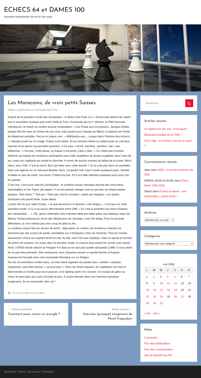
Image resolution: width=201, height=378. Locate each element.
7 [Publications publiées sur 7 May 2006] (188, 276)
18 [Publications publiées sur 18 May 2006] (168, 290)
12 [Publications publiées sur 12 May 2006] (175, 283)
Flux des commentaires (158, 349)
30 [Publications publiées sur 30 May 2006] (154, 303)
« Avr (147, 313)
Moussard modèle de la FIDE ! (163, 134)
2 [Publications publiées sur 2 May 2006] (154, 276)
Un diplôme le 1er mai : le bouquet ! (166, 128)
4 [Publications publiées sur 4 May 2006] (167, 276)
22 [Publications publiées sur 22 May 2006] (147, 296)
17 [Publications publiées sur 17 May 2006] (161, 290)
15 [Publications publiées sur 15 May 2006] (147, 290)
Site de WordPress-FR (158, 355)
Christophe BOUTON (46, 109)
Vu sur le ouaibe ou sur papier (28, 292)
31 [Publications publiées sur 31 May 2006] (161, 303)
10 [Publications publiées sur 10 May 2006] (161, 283)
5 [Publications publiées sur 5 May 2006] (174, 276)
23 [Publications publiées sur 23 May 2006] (154, 296)
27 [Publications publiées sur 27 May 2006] (182, 296)
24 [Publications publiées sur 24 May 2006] (161, 296)
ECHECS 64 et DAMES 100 (44, 10)
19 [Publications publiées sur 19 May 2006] (175, 290)
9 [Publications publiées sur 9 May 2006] (154, 283)
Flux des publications (157, 343)
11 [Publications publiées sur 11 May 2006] (168, 283)
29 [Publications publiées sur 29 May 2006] (147, 303)
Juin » (156, 313)
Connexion (150, 337)
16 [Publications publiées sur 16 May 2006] (154, 290)
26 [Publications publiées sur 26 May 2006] (175, 296)
